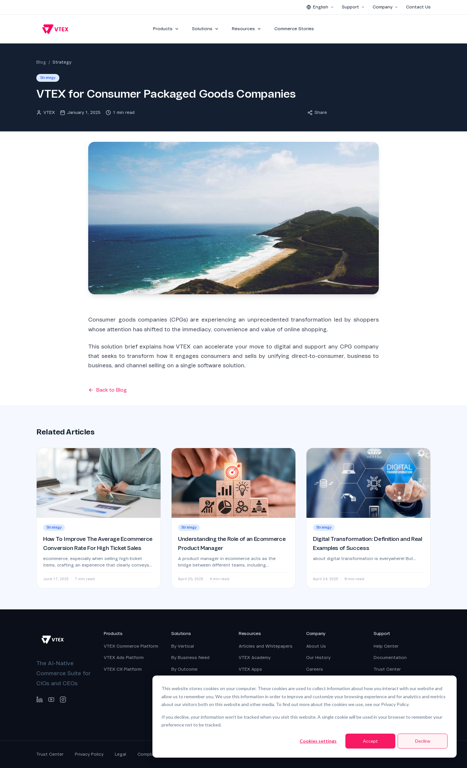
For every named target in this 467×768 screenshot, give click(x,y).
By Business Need (190, 657)
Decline (422, 741)
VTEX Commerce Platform (131, 646)
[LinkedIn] (39, 699)
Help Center (386, 646)
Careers (314, 669)
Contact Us (418, 7)
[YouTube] (51, 699)
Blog (41, 62)
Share (317, 112)
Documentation (390, 657)
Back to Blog (107, 390)
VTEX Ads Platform (124, 657)
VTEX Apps (250, 669)
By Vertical (182, 646)
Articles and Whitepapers (266, 646)
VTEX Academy (254, 657)
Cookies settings (318, 741)
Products (166, 28)
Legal (120, 754)
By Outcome (184, 669)
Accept (370, 741)
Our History (318, 657)
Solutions (205, 28)
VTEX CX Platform (123, 669)
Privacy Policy (89, 754)
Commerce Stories (294, 28)
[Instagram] (63, 699)
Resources (246, 28)
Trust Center (387, 669)
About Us (316, 646)
